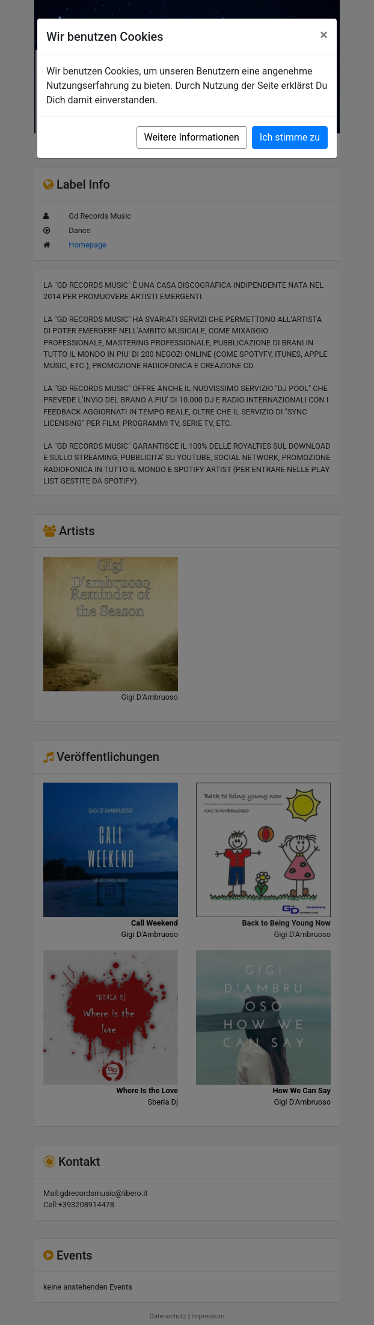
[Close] (324, 35)
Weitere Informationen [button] (191, 137)
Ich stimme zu (290, 137)
